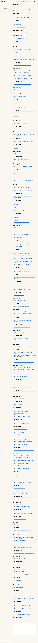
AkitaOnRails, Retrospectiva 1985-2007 (21, 574)
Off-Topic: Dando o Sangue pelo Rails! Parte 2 (22, 530)
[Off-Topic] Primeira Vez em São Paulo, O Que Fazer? (23, 166)
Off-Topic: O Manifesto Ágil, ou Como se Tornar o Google (24, 513)
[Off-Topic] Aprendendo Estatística (20, 96)
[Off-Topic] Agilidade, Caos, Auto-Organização (22, 465)
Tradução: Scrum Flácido (18, 499)
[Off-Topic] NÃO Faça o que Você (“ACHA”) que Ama (23, 160)
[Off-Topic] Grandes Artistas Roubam (20, 311)
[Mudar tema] (36, 1)
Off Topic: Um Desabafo (18, 593)
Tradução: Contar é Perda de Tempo (20, 564)
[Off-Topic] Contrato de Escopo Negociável (21, 466)
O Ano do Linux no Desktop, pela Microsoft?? (22, 117)
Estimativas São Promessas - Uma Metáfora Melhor (23, 70)
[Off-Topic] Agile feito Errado (19, 210)
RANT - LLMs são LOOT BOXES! (19, 51)
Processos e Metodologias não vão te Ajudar (21, 255)
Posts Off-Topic (3, 9)
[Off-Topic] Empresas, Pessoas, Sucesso (21, 411)
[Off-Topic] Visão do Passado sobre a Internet (22, 251)
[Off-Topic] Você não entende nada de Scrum (22, 423)
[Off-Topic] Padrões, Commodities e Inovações (22, 474)
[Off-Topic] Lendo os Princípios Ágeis (20, 409)
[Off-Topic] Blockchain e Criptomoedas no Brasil (22, 65)
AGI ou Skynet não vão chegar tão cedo (20, 43)
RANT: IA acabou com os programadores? (21, 32)
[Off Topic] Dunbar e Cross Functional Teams (22, 416)
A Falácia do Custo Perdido (18, 573)
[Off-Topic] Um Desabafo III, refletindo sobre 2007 (23, 289)
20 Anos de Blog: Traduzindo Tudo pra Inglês (22, 15)
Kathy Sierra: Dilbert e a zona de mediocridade (22, 614)
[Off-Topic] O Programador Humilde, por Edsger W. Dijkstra (24, 393)
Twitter (2, 5)
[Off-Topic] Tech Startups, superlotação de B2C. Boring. (24, 206)
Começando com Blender (18, 73)
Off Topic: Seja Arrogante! (18, 587)
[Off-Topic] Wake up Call (18, 404)
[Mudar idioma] (4, 641)
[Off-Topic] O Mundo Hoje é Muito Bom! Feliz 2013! (23, 284)
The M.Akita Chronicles (4, 6)
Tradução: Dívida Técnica (18, 504)
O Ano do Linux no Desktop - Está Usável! (21, 102)
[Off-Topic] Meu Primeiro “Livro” (20, 172)
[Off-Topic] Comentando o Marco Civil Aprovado (22, 187)
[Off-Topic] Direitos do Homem (19, 442)
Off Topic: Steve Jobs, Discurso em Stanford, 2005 (22, 581)
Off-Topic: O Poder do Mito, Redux (20, 519)
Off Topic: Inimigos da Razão (19, 571)
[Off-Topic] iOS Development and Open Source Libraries (24, 362)
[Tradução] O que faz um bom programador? (22, 457)
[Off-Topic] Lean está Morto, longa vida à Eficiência (23, 190)
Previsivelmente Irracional (18, 237)
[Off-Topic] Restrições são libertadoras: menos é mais (23, 271)
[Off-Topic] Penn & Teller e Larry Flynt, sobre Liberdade (24, 398)
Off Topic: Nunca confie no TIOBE (20, 540)
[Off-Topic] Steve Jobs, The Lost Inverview (21, 306)
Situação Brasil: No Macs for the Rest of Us (21, 128)
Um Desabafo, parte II (17, 580)
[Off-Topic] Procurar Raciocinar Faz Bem (21, 439)
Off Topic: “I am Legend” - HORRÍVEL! (20, 558)
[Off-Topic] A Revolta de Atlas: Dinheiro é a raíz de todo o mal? (25, 371)
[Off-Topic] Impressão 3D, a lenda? (20, 153)
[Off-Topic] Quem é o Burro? (19, 413)
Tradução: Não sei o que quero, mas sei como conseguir (24, 553)
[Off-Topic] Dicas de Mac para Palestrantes (21, 382)
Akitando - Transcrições (4, 8)
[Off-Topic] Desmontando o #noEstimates (21, 222)
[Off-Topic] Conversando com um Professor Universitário (24, 141)
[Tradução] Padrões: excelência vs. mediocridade (22, 256)
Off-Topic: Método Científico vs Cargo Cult (21, 506)
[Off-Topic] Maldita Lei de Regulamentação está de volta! (24, 450)
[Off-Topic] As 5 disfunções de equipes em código (22, 482)
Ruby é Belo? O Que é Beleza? (19, 295)
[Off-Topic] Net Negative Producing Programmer (22, 493)
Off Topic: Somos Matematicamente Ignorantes (22, 547)
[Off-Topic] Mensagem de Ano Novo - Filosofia (22, 327)
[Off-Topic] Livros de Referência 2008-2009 (21, 463)
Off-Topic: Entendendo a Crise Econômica (21, 511)
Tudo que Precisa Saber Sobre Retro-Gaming (22, 38)
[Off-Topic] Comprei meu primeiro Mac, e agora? (22, 458)
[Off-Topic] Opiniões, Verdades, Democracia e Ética (23, 346)
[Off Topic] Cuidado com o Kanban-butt (21, 421)
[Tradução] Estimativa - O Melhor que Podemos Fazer (23, 269)
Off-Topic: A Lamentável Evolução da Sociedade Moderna (24, 59)
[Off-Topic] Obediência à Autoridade (20, 430)
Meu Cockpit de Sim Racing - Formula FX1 (21, 17)
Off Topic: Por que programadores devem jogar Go (23, 524)
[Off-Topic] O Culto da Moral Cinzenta (20, 444)
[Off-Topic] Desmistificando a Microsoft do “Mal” (22, 367)
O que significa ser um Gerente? (19, 246)
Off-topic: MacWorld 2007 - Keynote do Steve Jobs (22, 608)
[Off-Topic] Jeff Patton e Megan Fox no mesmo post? (23, 387)
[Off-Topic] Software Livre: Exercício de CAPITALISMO (23, 113)
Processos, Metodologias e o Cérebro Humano (22, 244)
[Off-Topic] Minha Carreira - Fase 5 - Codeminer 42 (23, 341)
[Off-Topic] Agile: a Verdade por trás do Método (22, 159)
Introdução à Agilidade (18, 243)
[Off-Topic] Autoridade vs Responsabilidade (21, 468)
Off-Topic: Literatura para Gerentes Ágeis (21, 414)
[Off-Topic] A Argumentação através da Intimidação (23, 441)
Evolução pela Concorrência (19, 619)
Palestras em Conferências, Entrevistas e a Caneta (23, 78)
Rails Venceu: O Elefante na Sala (19, 107)
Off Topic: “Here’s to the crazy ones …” (20, 604)
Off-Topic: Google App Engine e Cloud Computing (22, 542)
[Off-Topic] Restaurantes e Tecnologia (20, 429)
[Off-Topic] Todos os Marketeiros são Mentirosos (22, 455)
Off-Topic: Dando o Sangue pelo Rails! (20, 531)
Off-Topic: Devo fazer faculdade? (19, 488)
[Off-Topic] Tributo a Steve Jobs (19, 332)
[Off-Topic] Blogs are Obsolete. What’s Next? (21, 264)
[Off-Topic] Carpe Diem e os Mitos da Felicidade (22, 84)
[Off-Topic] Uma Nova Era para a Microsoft (21, 123)
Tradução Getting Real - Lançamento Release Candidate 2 (24, 598)
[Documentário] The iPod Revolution (20, 376)
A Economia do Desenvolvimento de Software (22, 72)
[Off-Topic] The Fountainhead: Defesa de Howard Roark (24, 369)
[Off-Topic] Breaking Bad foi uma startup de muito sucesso (24, 189)
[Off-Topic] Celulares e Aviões (19, 432)
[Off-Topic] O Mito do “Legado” (19, 300)
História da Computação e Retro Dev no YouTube (22, 49)
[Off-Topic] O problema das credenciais (21, 434)
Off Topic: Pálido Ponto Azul (19, 569)
